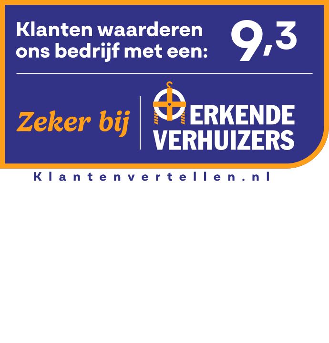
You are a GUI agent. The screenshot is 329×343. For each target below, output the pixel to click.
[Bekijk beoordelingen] (164, 91)
